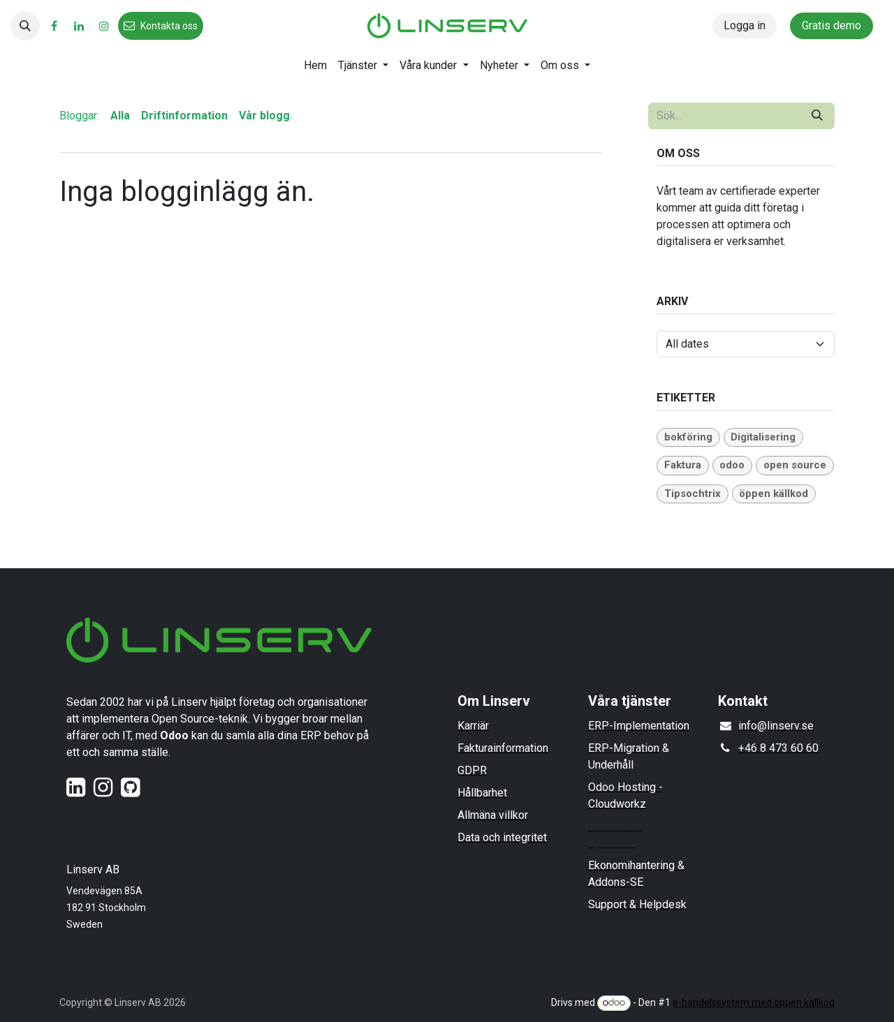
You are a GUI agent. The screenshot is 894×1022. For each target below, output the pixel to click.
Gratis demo (831, 25)
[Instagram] (104, 26)
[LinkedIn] (79, 26)
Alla (120, 115)
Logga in (744, 25)
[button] (25, 25)
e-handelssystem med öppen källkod (754, 1002)
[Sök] (817, 116)
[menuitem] (315, 66)
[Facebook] (54, 26)
